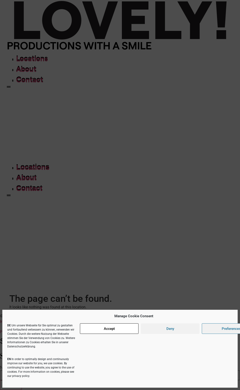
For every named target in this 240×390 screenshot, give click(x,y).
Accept (109, 329)
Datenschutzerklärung (21, 346)
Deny (170, 329)
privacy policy (20, 376)
